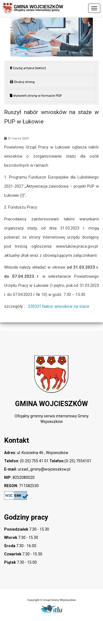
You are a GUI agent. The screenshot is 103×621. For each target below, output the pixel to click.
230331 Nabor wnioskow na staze (58, 306)
